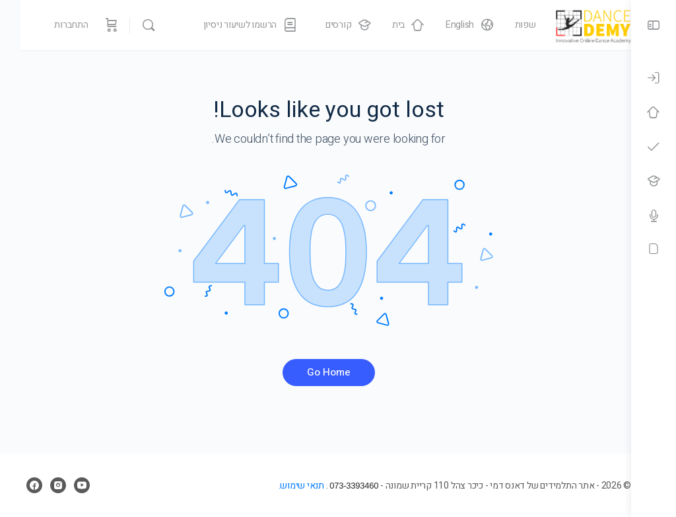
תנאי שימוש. (274, 486)
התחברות (51, 25)
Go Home (315, 372)
